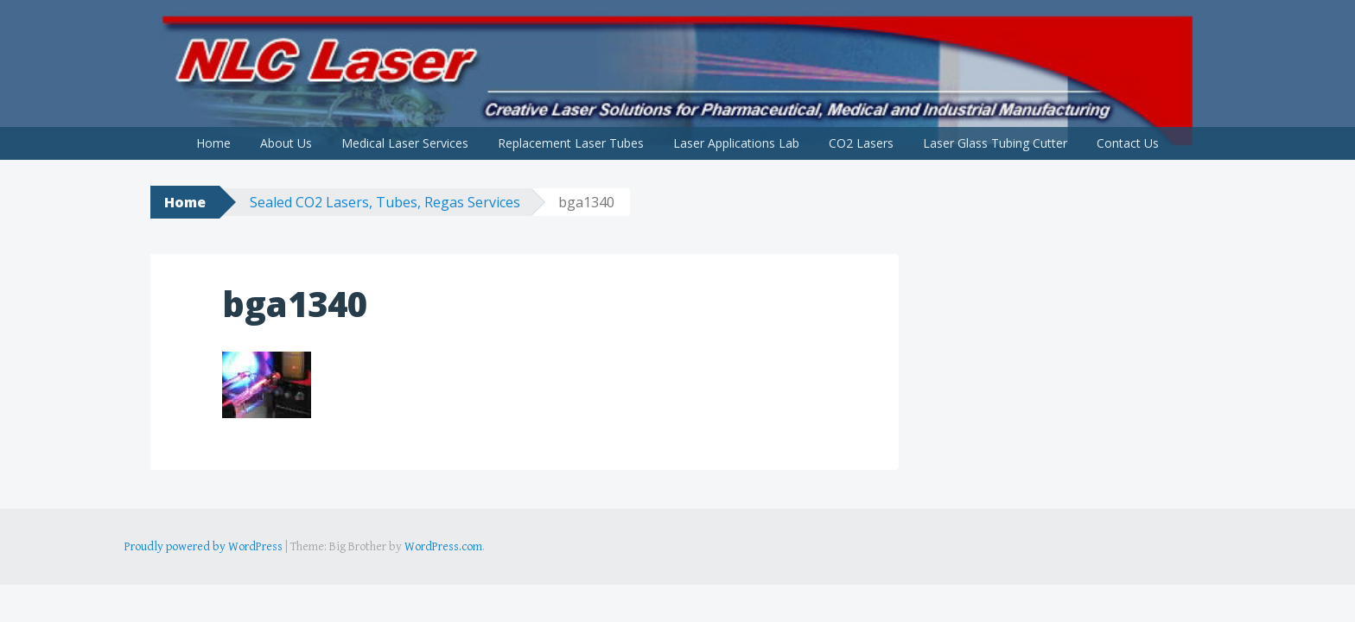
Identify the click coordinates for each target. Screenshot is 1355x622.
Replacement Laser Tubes (571, 143)
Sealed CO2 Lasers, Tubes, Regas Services (385, 202)
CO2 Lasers (861, 143)
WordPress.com (443, 547)
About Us (286, 143)
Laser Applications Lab (736, 143)
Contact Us (1128, 143)
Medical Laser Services (404, 143)
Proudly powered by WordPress (203, 547)
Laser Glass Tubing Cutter (995, 143)
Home (213, 143)
